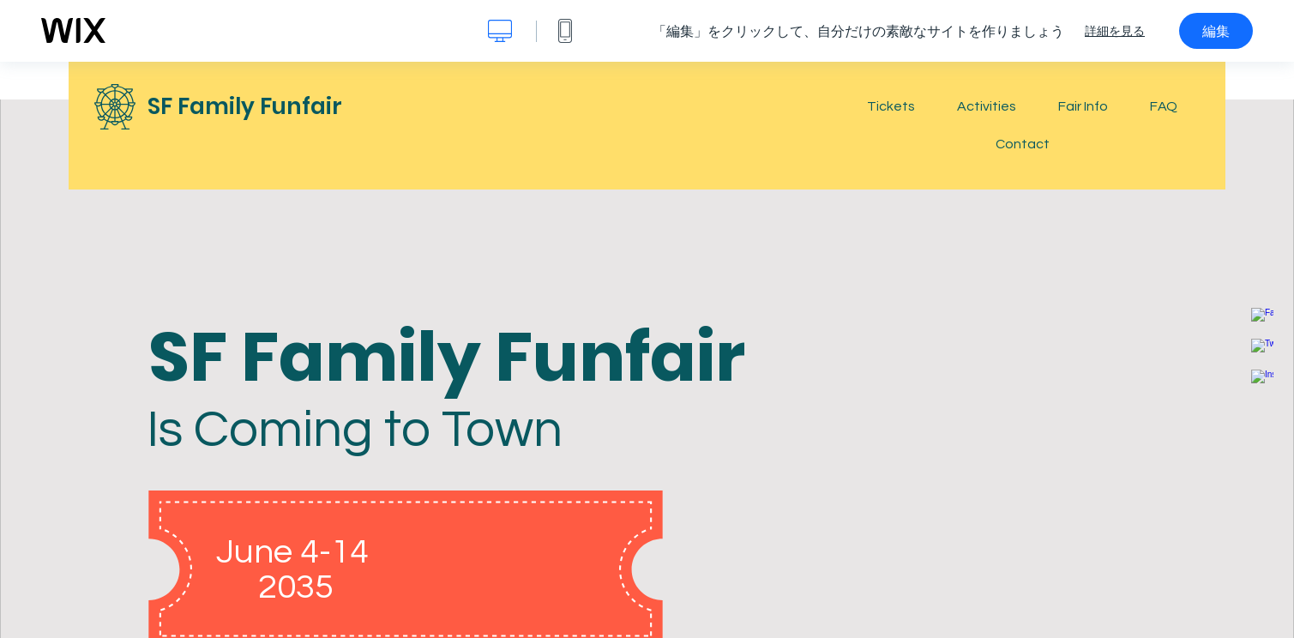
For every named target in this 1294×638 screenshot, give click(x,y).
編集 (1216, 30)
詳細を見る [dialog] (1115, 31)
